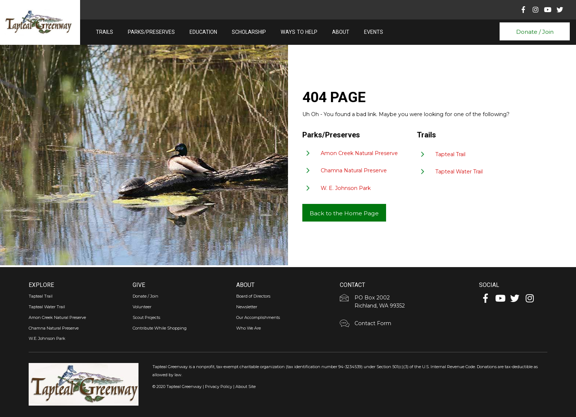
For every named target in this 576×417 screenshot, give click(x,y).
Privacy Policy (218, 386)
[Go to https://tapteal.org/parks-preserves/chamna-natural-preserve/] (356, 172)
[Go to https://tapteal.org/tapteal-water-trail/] (489, 173)
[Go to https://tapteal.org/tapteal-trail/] (489, 155)
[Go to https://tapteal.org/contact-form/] (407, 324)
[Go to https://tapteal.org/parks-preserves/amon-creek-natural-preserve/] (356, 154)
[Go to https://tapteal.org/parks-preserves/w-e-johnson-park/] (356, 189)
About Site (245, 386)
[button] (534, 31)
